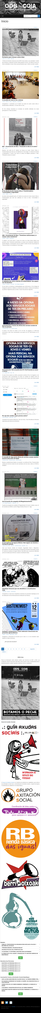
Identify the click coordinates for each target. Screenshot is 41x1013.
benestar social (5, 460)
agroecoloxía (12, 634)
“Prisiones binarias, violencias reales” (12, 947)
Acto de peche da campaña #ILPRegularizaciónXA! (17, 501)
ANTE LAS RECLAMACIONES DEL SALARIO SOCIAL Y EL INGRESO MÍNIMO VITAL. (20, 979)
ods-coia (12, 58)
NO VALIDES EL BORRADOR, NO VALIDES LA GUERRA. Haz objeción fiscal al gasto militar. (20, 982)
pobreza (8, 591)
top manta (12, 284)
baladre (7, 193)
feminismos (12, 238)
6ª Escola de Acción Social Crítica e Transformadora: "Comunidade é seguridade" (17, 191)
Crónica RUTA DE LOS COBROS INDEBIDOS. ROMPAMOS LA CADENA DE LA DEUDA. (19, 985)
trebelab (13, 1006)
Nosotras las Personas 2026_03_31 (11, 963)
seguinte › (32, 649)
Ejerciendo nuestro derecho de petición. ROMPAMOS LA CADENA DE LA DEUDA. (20, 990)
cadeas (7, 238)
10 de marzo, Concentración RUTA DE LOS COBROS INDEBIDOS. (17, 987)
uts (3, 372)
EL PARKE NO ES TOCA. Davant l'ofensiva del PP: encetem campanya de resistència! (20, 954)
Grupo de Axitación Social (8, 782)
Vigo (11, 372)
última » (4, 651)
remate (8, 58)
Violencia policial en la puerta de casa (12, 949)
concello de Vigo (6, 328)
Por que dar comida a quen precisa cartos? (15, 415)
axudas (7, 634)
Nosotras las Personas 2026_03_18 (11, 966)
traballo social (6, 372)
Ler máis (36, 66)
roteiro (10, 101)
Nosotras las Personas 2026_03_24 (11, 965)
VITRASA (12, 545)
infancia (7, 101)
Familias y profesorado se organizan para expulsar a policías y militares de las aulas (19, 945)
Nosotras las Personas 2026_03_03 (11, 970)
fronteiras (8, 284)
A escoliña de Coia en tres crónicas (12, 100)
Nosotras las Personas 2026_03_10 (11, 968)
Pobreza (36, 27)
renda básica (13, 591)
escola (4, 101)
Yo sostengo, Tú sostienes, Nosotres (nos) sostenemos (16, 951)
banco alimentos (5, 417)
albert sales (11, 417)
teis (10, 328)
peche (4, 58)
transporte (23, 545)
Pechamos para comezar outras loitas (13, 57)
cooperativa (19, 101)
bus (26, 545)
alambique (4, 591)
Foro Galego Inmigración (19, 284)
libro (15, 417)
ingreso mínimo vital (6, 545)
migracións (14, 101)
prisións (4, 238)
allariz (16, 634)
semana (4, 284)
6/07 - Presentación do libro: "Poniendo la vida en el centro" (20, 146)
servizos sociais (14, 328)
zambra (10, 193)
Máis (20, 957)
